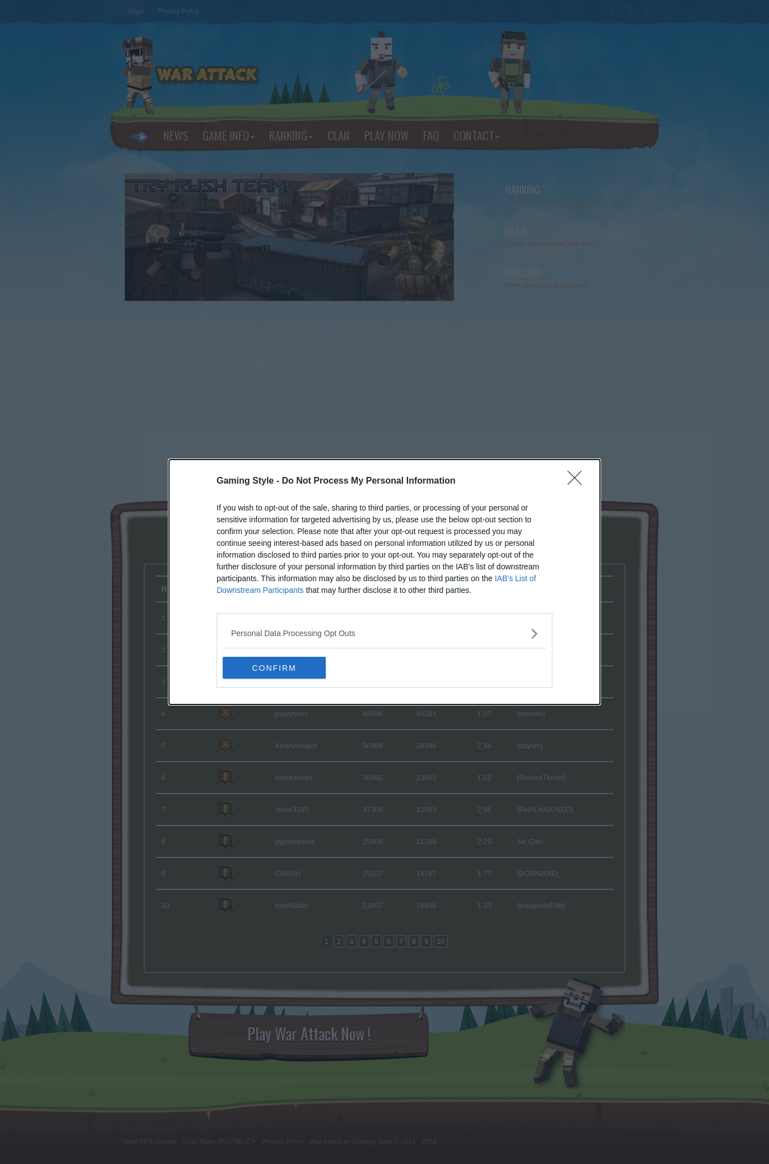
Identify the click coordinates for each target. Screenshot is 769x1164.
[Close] (578, 481)
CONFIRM (276, 668)
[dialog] (384, 582)
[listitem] (384, 633)
